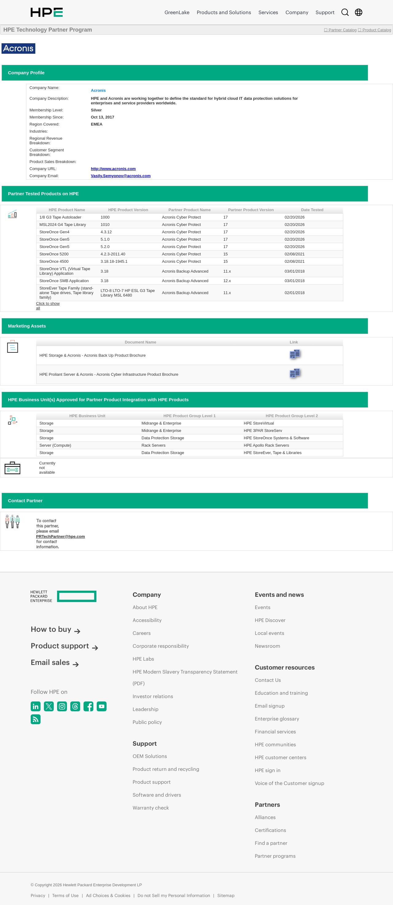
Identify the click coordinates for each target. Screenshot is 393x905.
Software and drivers (157, 795)
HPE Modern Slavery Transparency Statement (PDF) (185, 677)
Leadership (145, 709)
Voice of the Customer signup (289, 783)
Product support (64, 645)
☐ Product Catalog (374, 30)
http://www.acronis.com (113, 168)
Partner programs (275, 856)
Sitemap (226, 895)
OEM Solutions (150, 756)
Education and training (281, 693)
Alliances (265, 817)
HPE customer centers (280, 757)
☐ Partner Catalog (340, 30)
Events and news (279, 594)
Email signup (270, 706)
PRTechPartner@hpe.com (60, 536)
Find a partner (271, 843)
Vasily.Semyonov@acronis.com (121, 175)
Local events (269, 633)
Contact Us (268, 680)
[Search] (345, 12)
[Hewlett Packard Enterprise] (70, 597)
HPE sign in (268, 770)
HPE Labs (143, 659)
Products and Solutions (224, 12)
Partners (267, 804)
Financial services (275, 731)
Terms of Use (65, 895)
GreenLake (177, 12)
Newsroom (267, 646)
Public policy (147, 722)
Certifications (270, 830)
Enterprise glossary (277, 719)
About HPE (145, 607)
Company (297, 12)
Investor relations (153, 696)
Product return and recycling (166, 769)
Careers (142, 633)
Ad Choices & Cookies (108, 895)
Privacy (38, 895)
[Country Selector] (358, 12)
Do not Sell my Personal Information (174, 895)
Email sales (55, 662)
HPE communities (275, 744)
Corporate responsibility (161, 646)
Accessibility (147, 620)
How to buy (55, 629)
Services (268, 12)
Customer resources (285, 667)
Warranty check (151, 808)
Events (262, 607)
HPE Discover (270, 620)
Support (325, 12)
